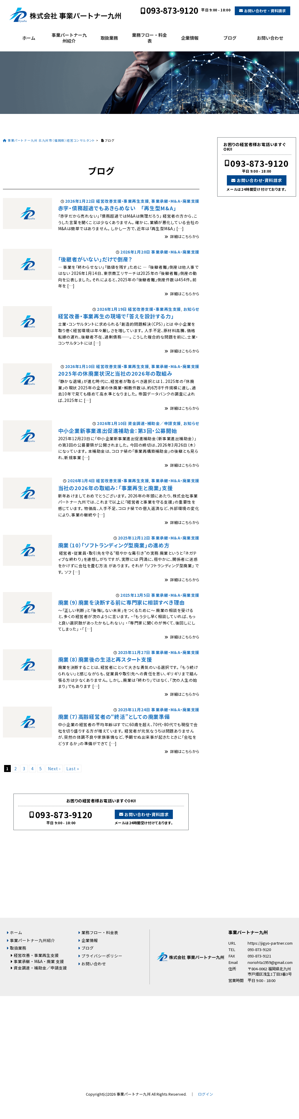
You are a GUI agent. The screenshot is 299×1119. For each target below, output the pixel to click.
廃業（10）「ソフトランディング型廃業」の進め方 (114, 545)
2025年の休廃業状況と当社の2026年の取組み (115, 373)
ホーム (28, 38)
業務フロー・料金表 (149, 38)
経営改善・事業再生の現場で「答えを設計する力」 (116, 316)
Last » (72, 768)
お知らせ (191, 309)
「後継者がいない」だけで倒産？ (95, 259)
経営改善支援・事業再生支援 (122, 201)
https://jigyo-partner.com (270, 943)
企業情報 (190, 38)
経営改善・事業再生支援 (36, 955)
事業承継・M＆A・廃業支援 (175, 201)
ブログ (230, 38)
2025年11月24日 (134, 709)
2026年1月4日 (81, 480)
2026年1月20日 (135, 252)
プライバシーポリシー (101, 956)
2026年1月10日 (80, 366)
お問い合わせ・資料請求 (265, 10)
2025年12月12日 (134, 538)
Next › (54, 768)
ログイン (205, 1094)
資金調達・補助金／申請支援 (154, 423)
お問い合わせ (270, 38)
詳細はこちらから (184, 236)
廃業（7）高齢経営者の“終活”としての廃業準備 (114, 716)
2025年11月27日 (134, 652)
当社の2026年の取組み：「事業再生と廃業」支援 (115, 488)
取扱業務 (109, 38)
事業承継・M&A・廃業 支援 (39, 961)
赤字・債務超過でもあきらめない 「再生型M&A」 (117, 208)
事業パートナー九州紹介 (69, 38)
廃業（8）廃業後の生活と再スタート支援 (105, 659)
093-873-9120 (172, 10)
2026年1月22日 (80, 201)
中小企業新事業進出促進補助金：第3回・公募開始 (117, 430)
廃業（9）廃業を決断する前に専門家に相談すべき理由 (121, 602)
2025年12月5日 (135, 595)
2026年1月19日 (112, 309)
